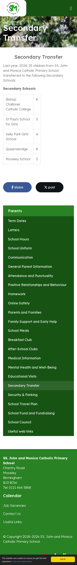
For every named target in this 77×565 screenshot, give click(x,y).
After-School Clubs (23, 349)
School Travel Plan (22, 404)
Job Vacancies (14, 505)
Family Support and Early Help (32, 321)
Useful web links (20, 431)
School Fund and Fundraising (31, 413)
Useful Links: (12, 522)
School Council (19, 422)
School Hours (18, 239)
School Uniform (20, 248)
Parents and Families (24, 312)
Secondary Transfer (23, 385)
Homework (16, 294)
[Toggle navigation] (71, 8)
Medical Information (24, 358)
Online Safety (19, 303)
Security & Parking (23, 395)
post (49, 187)
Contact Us (12, 514)
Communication (20, 257)
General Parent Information (30, 267)
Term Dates (17, 221)
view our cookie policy (22, 561)
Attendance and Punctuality (30, 276)
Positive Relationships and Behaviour (37, 285)
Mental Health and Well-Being (32, 367)
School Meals (18, 330)
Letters (13, 230)
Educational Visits (22, 376)
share (17, 187)
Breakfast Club (20, 340)
